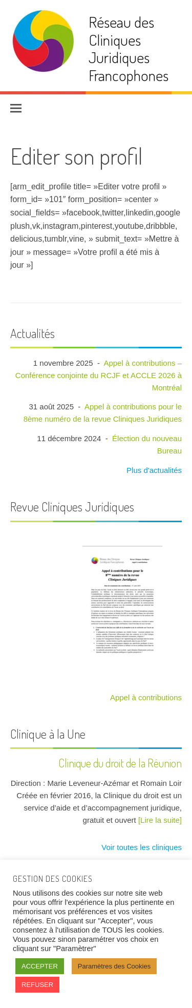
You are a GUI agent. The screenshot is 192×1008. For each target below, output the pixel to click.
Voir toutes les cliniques (140, 847)
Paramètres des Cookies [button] (114, 966)
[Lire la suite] (160, 820)
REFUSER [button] (37, 985)
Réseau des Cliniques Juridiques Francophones (128, 48)
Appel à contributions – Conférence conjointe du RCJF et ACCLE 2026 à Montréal (98, 375)
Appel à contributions (146, 697)
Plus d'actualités (153, 470)
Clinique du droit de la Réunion (120, 763)
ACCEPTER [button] (40, 966)
